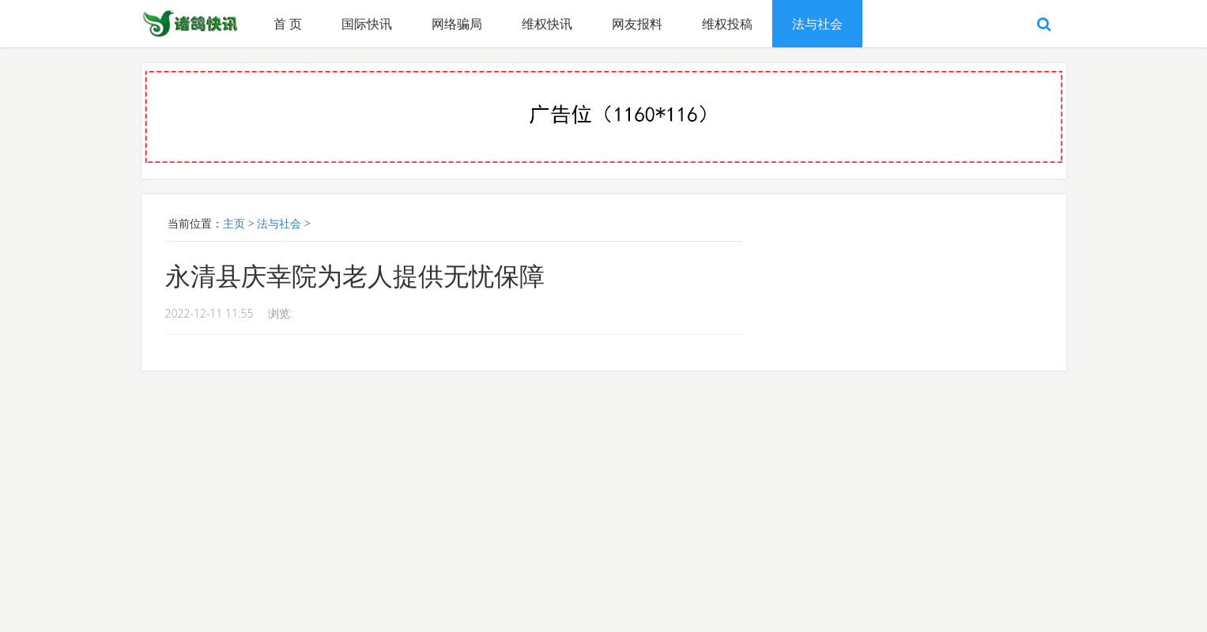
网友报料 (637, 23)
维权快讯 (547, 23)
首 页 (287, 23)
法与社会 (817, 23)
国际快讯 (366, 23)
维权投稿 (727, 23)
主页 (234, 223)
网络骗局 (457, 23)
